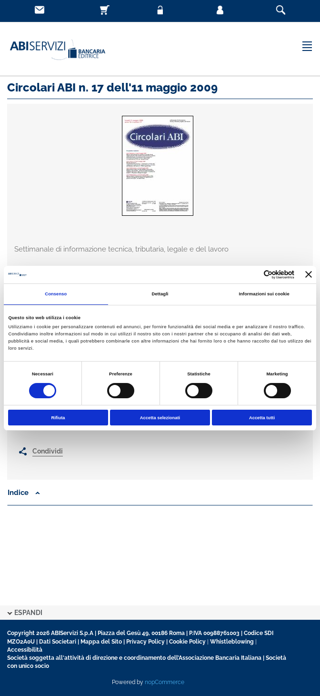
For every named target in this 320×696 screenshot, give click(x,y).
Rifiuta (58, 417)
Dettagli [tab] (159, 294)
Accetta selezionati (160, 417)
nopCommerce (164, 682)
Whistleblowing (232, 641)
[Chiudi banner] (308, 274)
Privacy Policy (145, 641)
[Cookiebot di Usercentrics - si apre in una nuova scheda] (252, 274)
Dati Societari (57, 641)
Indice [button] (24, 492)
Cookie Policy (187, 641)
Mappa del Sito (101, 641)
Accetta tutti (262, 417)
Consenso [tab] (56, 294)
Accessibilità (24, 649)
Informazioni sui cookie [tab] (264, 294)
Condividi (47, 451)
